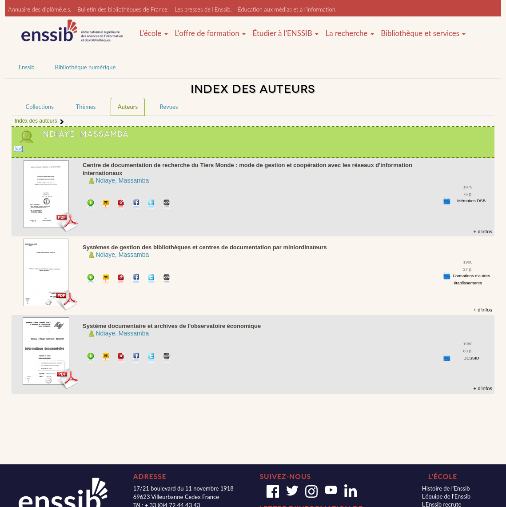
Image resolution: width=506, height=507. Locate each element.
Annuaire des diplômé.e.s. (40, 9)
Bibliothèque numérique (85, 67)
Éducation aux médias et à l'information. (287, 9)
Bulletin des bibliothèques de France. (123, 9)
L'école (153, 33)
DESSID (471, 357)
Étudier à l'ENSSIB (286, 33)
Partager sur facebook (136, 205)
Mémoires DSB (471, 200)
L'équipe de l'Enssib (446, 496)
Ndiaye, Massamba (122, 180)
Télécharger (91, 205)
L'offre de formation (210, 33)
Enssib (27, 67)
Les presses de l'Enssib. (203, 9)
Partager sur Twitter (151, 205)
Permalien (121, 205)
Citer (106, 205)
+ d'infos (482, 231)
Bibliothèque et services (423, 33)
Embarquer (166, 205)
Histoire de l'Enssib (446, 488)
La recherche (350, 33)
